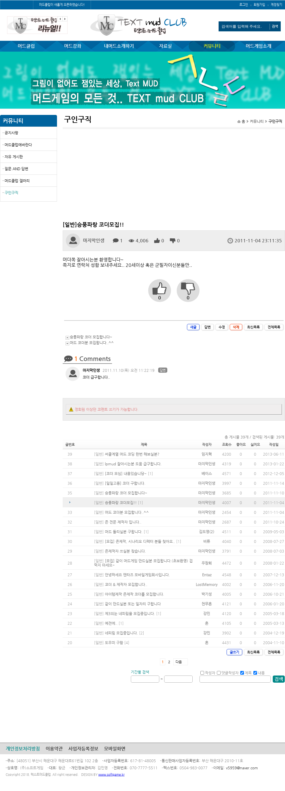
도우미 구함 (114, 642)
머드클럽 (26, 46)
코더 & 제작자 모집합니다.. (126, 584)
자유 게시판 (14, 157)
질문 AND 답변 (16, 169)
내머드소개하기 (119, 46)
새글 (193, 327)
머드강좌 (72, 46)
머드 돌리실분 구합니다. (123, 532)
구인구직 (11, 192)
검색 (278, 679)
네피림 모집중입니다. (121, 633)
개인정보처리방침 (23, 748)
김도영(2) (206, 532)
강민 (206, 613)
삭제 (236, 327)
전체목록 (274, 327)
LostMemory (206, 584)
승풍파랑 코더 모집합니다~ (91, 337)
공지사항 (11, 133)
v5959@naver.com (242, 768)
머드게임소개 (258, 46)
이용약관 (54, 748)
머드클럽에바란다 (18, 145)
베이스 (206, 473)
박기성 (206, 594)
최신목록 (253, 327)
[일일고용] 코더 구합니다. (125, 483)
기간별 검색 (140, 672)
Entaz (206, 575)
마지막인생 (93, 240)
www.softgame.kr (111, 774)
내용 (259, 673)
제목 (246, 673)
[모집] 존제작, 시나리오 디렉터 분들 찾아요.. (140, 541)
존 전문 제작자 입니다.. (123, 522)
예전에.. (111, 623)
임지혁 (206, 454)
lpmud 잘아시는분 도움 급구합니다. (133, 464)
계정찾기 (276, 5)
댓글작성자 (228, 673)
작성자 (207, 673)
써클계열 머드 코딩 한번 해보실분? (132, 454)
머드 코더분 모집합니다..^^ (92, 342)
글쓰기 (234, 652)
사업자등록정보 (83, 748)
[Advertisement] (28, 247)
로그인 (243, 5)
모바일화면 (114, 748)
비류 (206, 541)
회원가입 (259, 5)
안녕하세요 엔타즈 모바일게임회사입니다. (137, 575)
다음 (179, 662)
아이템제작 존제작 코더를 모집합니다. (134, 594)
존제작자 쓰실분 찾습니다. (125, 551)
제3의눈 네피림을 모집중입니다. (130, 613)
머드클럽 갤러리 (17, 181)
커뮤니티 (212, 46)
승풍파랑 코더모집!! (121, 502)
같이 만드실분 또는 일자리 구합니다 (133, 604)
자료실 (165, 46)
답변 (207, 327)
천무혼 (206, 604)
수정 (222, 327)
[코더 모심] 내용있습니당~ (126, 473)
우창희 (206, 563)
